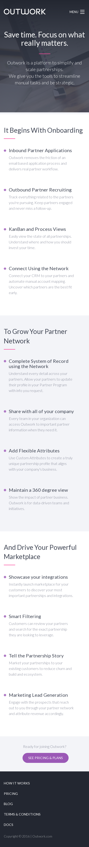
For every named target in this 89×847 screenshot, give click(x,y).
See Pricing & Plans (45, 758)
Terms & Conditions (22, 814)
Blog (8, 804)
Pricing (11, 794)
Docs (8, 825)
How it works (17, 783)
